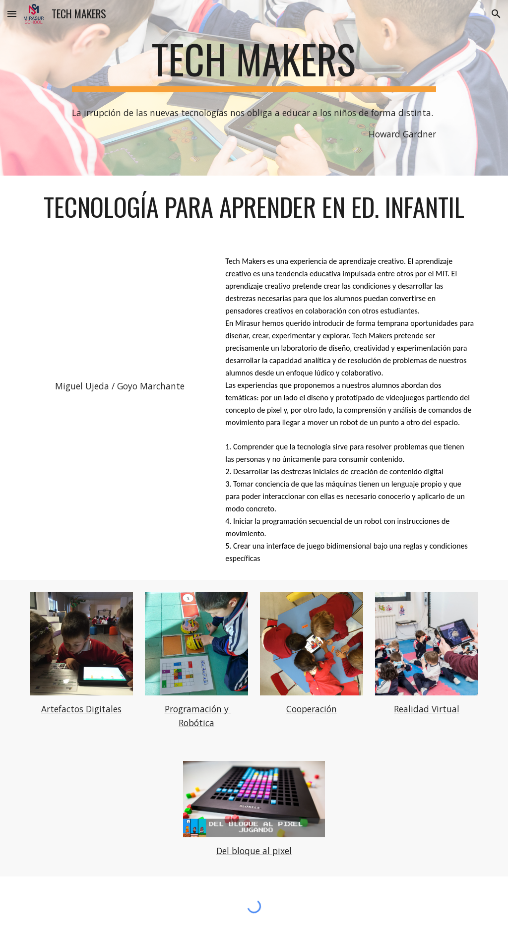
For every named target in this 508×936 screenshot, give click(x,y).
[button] (12, 13)
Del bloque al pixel (254, 851)
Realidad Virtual (426, 709)
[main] (254, 63)
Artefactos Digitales (81, 709)
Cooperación (311, 709)
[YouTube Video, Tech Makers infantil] (120, 311)
